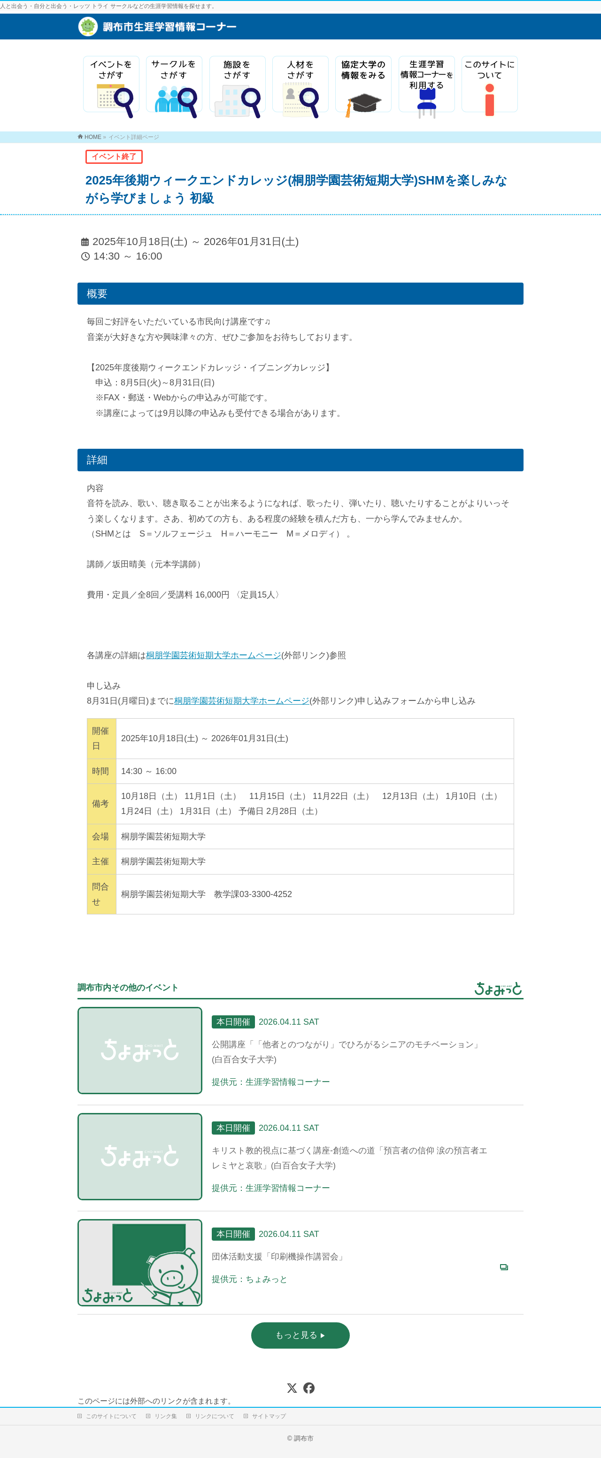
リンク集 (165, 1416)
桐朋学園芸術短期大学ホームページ (213, 655)
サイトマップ (269, 1416)
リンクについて (214, 1416)
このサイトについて (111, 1416)
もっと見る (297, 1335)
